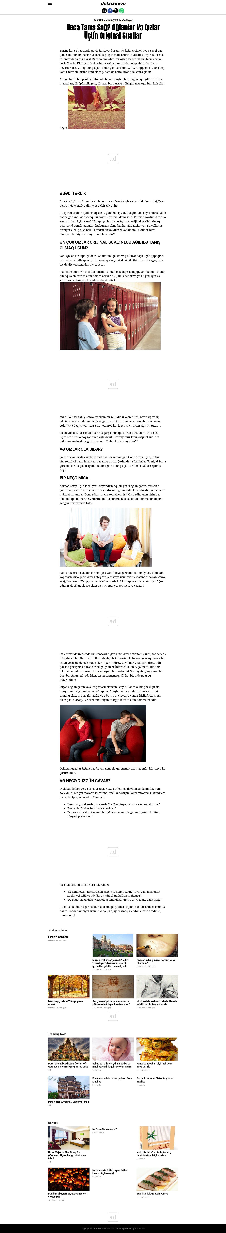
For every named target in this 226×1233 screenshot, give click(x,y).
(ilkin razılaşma (101, 671)
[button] (50, 4)
